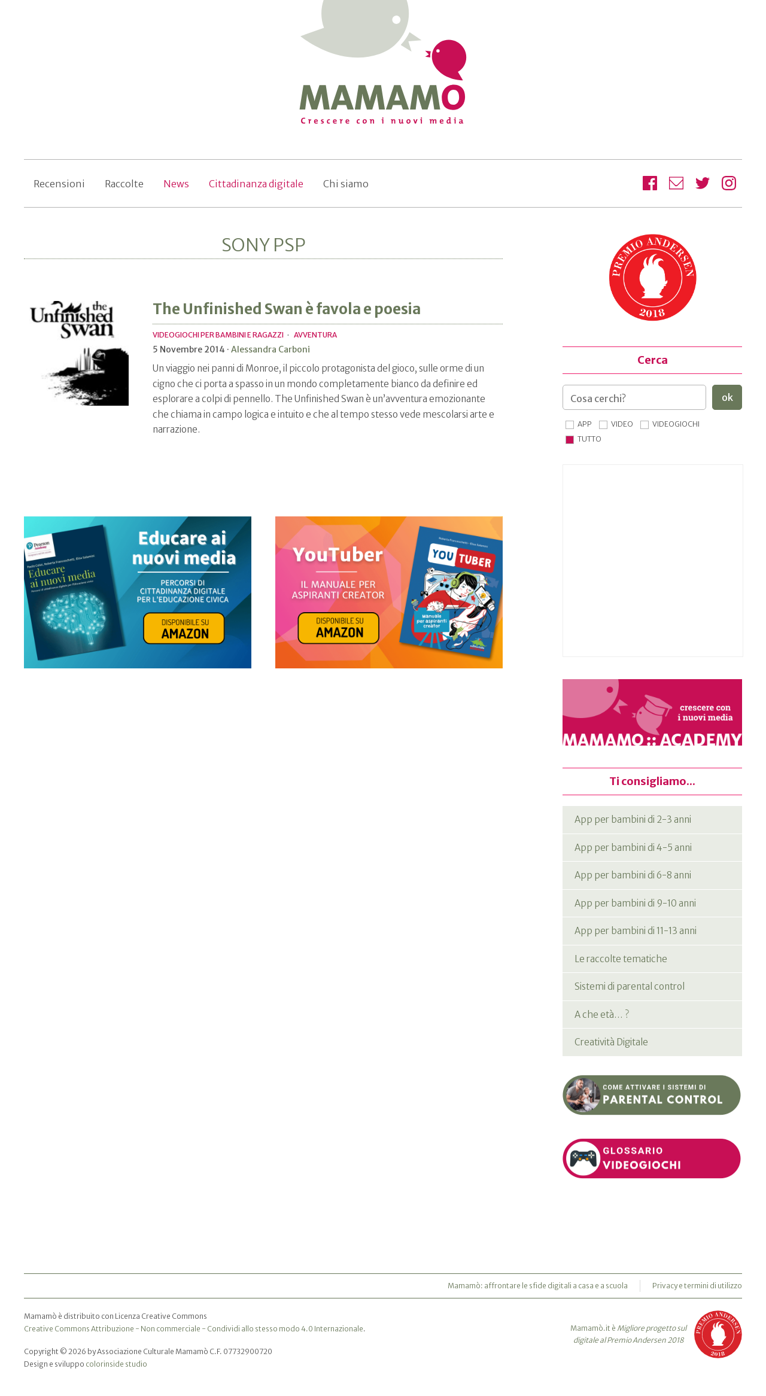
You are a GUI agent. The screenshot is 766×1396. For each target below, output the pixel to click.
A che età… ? (601, 1014)
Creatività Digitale (611, 1042)
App (584, 423)
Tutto (589, 438)
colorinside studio (116, 1363)
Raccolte (124, 184)
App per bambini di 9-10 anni (635, 903)
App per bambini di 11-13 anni (635, 930)
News (176, 184)
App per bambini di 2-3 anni (632, 819)
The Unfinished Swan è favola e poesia (287, 309)
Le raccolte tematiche (620, 959)
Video (622, 423)
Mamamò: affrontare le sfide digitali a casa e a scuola (538, 1285)
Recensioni (59, 184)
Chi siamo (346, 184)
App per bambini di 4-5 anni (633, 847)
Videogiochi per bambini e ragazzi (218, 334)
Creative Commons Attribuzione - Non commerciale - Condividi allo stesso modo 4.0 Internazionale (193, 1328)
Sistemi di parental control (629, 986)
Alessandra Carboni (270, 349)
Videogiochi (676, 423)
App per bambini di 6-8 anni (632, 875)
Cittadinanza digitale (256, 184)
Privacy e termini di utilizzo (697, 1285)
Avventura (315, 334)
